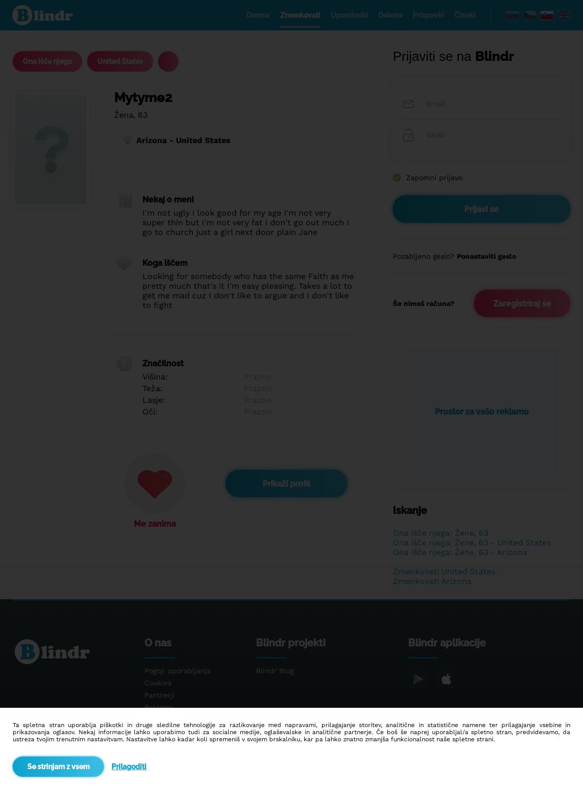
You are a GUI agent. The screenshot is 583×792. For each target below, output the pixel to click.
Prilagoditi (129, 767)
